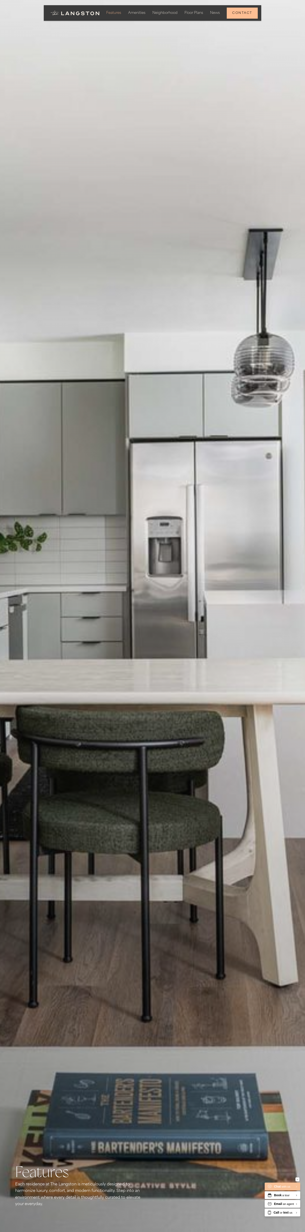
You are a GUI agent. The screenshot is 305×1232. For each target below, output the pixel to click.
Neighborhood (165, 13)
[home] (75, 13)
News (215, 13)
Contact (242, 13)
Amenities (136, 13)
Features (113, 13)
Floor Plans (193, 13)
